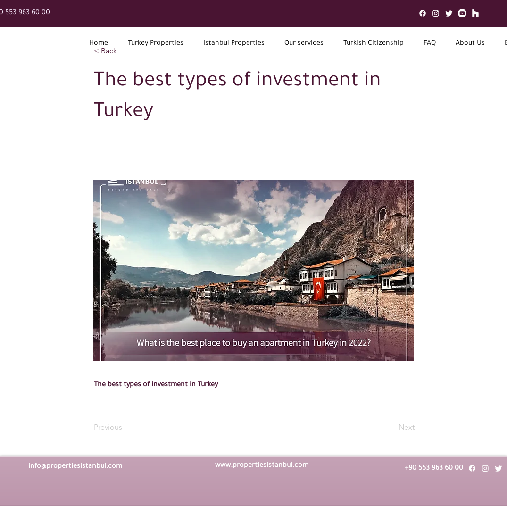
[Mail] (475, 13)
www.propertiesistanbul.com (261, 466)
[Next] (391, 427)
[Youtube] (462, 13)
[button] (155, 44)
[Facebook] (422, 13)
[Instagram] (436, 13)
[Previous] (125, 427)
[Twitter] (449, 13)
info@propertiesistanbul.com (75, 467)
